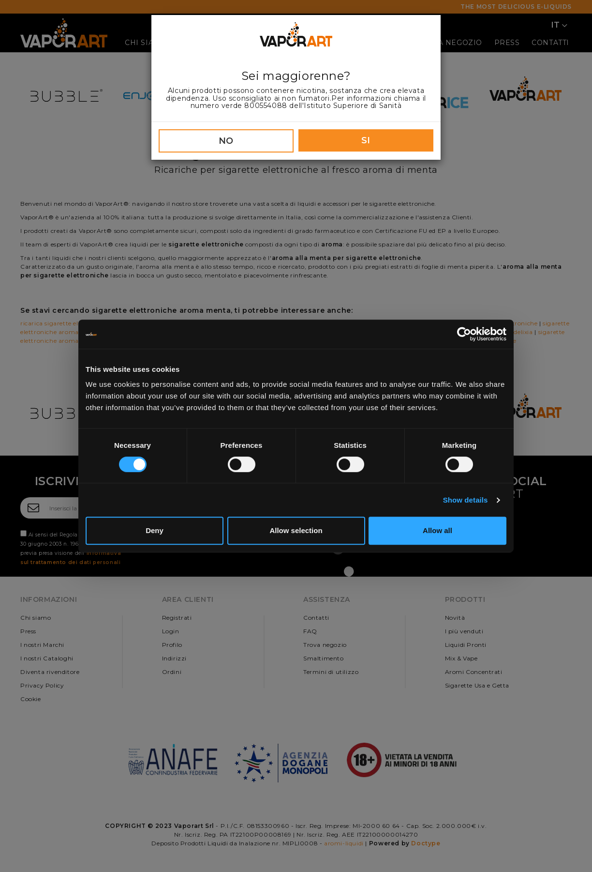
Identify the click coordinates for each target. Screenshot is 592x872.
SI (365, 140)
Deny (154, 530)
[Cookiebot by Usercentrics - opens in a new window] (464, 334)
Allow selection (295, 530)
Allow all (437, 530)
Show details (465, 500)
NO (226, 141)
